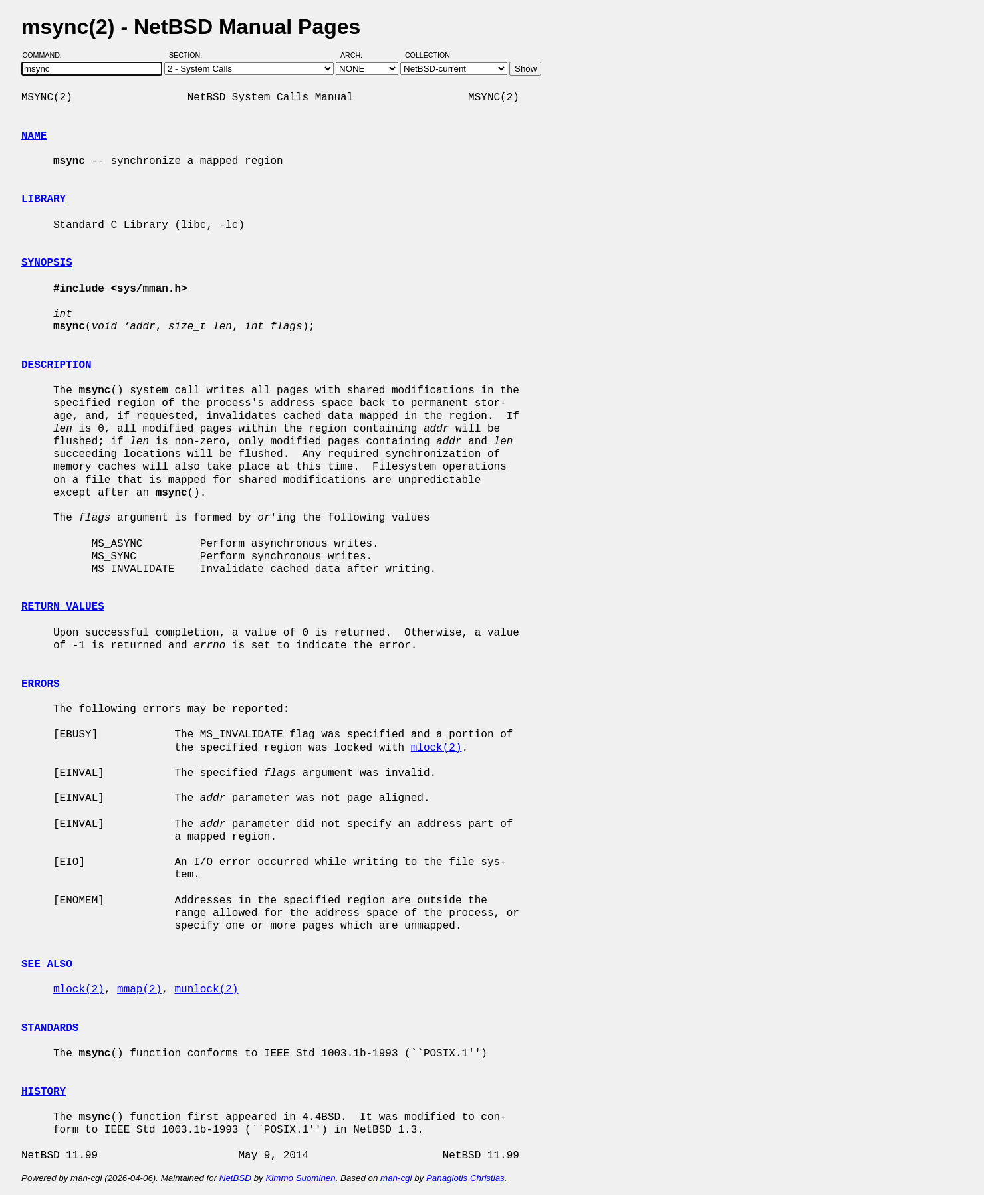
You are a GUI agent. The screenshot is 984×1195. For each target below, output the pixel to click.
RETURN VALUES (62, 607)
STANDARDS (49, 1028)
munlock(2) (206, 989)
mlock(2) (436, 748)
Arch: (357, 55)
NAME (34, 136)
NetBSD (235, 1178)
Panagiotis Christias (465, 1178)
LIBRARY (43, 199)
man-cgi (396, 1178)
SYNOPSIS (46, 263)
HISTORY (43, 1092)
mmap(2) (139, 989)
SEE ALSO (46, 964)
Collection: (428, 55)
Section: (188, 55)
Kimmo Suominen (300, 1178)
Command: (46, 55)
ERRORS (40, 684)
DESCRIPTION (56, 365)
